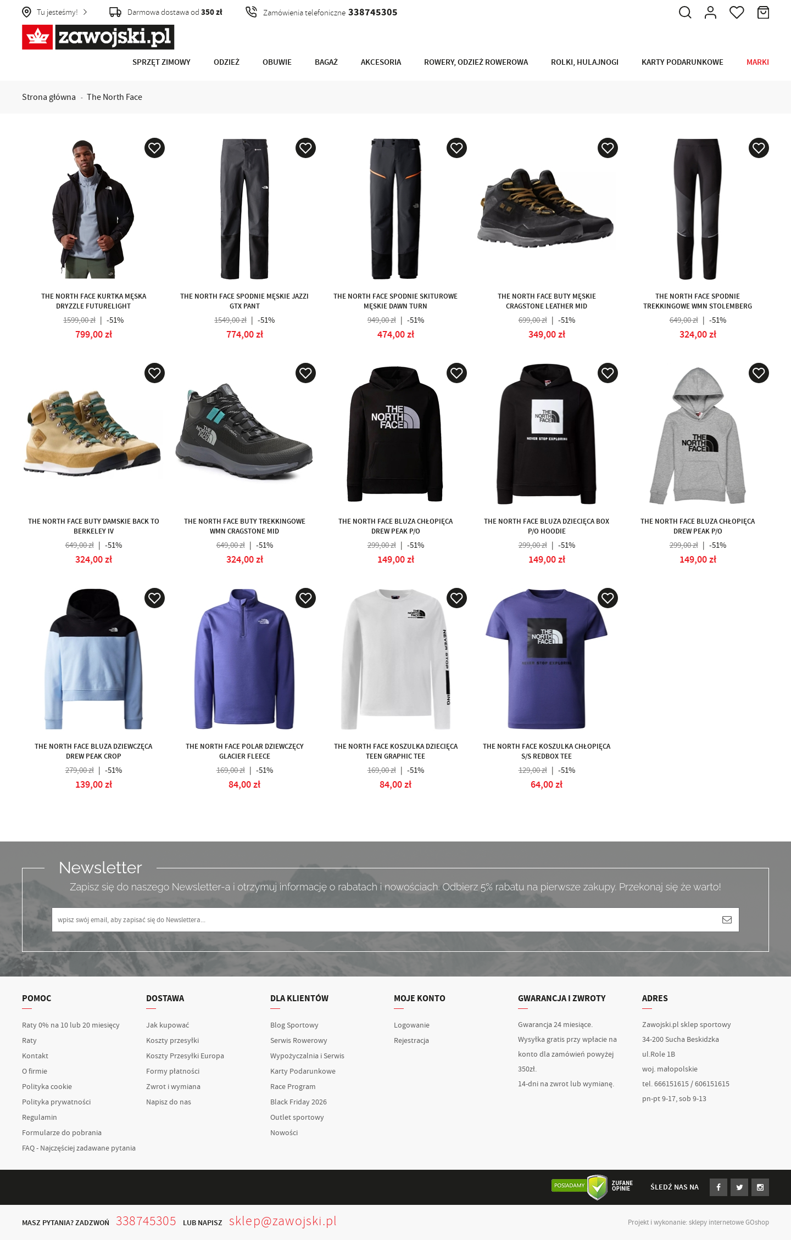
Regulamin (39, 1118)
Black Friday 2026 (298, 1102)
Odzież (226, 62)
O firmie (34, 1071)
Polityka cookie (47, 1087)
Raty (29, 1041)
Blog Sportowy (294, 1025)
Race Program (293, 1087)
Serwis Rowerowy (298, 1041)
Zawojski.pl (98, 37)
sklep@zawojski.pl (283, 1221)
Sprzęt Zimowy (161, 62)
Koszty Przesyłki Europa (185, 1056)
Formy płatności (172, 1071)
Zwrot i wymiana (173, 1087)
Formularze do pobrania (62, 1133)
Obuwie (277, 62)
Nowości (284, 1133)
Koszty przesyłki (172, 1041)
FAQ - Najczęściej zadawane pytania (79, 1148)
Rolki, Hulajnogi (585, 62)
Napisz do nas (168, 1102)
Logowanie (412, 1025)
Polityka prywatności (56, 1102)
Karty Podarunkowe (682, 62)
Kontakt (35, 1056)
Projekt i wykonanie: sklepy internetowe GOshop (698, 1222)
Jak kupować (167, 1025)
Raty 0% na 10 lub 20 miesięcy (71, 1025)
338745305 (146, 1221)
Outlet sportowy (297, 1118)
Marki (758, 62)
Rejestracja (411, 1041)
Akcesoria (381, 62)
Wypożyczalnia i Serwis (307, 1056)
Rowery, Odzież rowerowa (476, 62)
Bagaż (326, 62)
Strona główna (49, 97)
